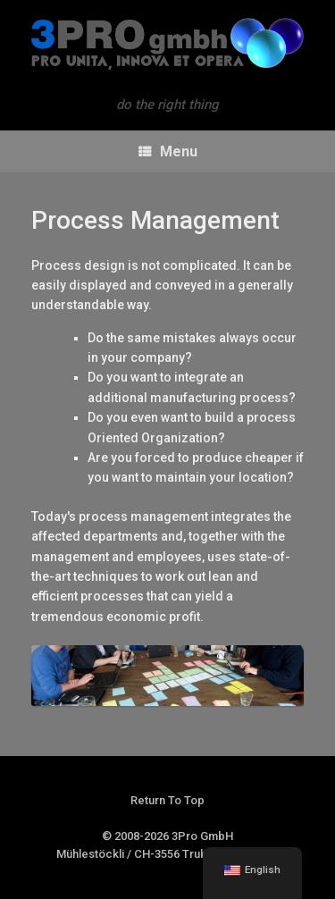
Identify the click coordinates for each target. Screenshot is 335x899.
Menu (167, 151)
